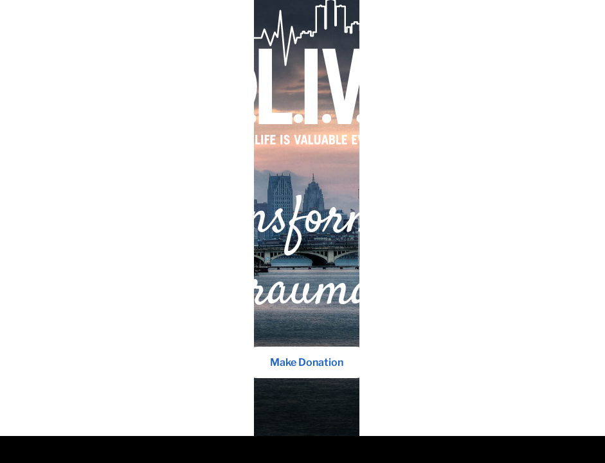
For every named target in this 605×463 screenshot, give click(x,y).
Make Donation (302, 326)
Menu (543, 37)
